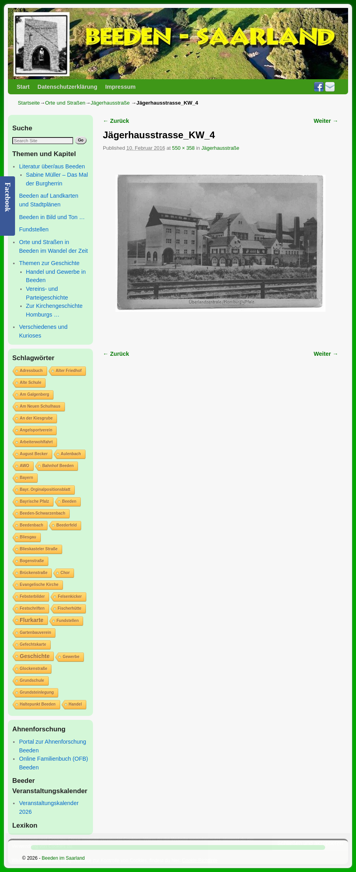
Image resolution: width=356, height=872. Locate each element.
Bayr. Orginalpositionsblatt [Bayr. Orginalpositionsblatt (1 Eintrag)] (45, 489)
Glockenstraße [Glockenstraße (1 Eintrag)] (33, 668)
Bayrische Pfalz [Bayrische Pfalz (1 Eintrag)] (34, 501)
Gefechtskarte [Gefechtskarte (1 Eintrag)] (33, 644)
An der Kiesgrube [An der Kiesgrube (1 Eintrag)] (36, 418)
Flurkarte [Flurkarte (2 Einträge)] (32, 620)
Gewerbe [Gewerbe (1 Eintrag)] (70, 656)
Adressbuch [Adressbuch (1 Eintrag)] (31, 370)
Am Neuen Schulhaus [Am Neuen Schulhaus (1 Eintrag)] (40, 406)
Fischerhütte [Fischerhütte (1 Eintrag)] (69, 608)
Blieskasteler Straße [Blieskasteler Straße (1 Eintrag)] (39, 549)
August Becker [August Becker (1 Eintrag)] (34, 454)
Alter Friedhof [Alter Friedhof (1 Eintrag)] (69, 370)
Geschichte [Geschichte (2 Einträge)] (34, 656)
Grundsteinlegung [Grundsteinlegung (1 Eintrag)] (37, 692)
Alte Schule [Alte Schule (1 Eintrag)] (30, 382)
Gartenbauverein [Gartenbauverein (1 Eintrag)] (35, 632)
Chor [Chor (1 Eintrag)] (65, 573)
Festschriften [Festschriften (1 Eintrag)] (32, 608)
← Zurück (116, 121)
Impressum (120, 87)
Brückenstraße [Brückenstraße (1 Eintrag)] (33, 573)
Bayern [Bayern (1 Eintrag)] (26, 477)
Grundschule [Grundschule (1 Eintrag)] (32, 680)
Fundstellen (33, 229)
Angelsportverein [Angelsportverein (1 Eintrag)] (36, 430)
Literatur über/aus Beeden (52, 166)
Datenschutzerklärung (67, 87)
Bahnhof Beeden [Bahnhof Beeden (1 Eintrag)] (58, 466)
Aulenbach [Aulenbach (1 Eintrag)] (71, 454)
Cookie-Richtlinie (200, 860)
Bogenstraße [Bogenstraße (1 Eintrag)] (32, 561)
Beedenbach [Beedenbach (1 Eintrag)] (31, 525)
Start (23, 87)
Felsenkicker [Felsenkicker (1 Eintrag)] (70, 596)
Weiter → (326, 121)
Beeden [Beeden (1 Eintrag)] (69, 501)
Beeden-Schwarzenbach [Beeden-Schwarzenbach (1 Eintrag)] (42, 513)
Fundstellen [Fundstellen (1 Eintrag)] (68, 620)
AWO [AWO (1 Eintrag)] (24, 466)
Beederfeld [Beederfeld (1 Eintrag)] (66, 525)
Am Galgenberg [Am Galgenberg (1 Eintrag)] (34, 394)
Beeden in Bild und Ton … (52, 217)
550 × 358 (183, 148)
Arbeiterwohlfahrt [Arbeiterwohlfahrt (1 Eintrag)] (36, 442)
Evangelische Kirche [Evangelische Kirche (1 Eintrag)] (39, 584)
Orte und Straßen (65, 103)
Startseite (29, 103)
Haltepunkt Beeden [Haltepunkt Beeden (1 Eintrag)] (38, 704)
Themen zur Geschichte (49, 263)
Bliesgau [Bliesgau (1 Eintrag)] (28, 537)
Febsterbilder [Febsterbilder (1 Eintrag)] (32, 596)
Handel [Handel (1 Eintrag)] (75, 704)
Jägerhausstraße (110, 103)
